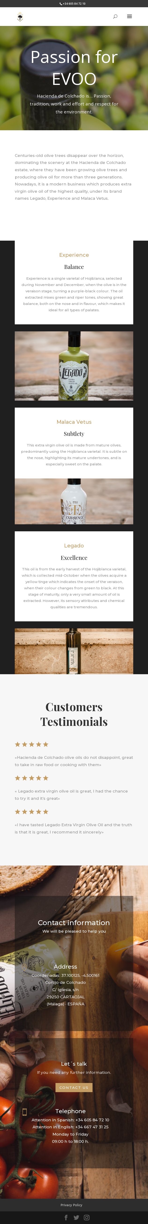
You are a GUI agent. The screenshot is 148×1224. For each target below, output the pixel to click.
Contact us (74, 1087)
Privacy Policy (71, 1205)
